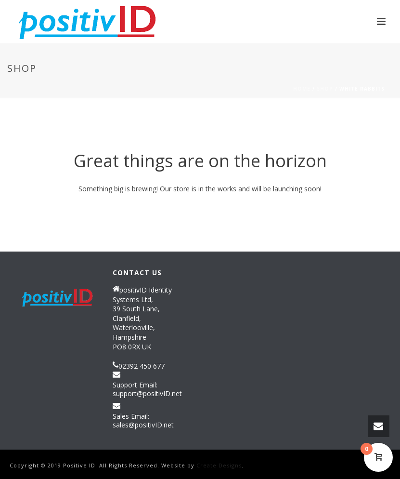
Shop (325, 88)
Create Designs (219, 465)
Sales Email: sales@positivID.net (143, 420)
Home (301, 88)
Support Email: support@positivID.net (147, 389)
